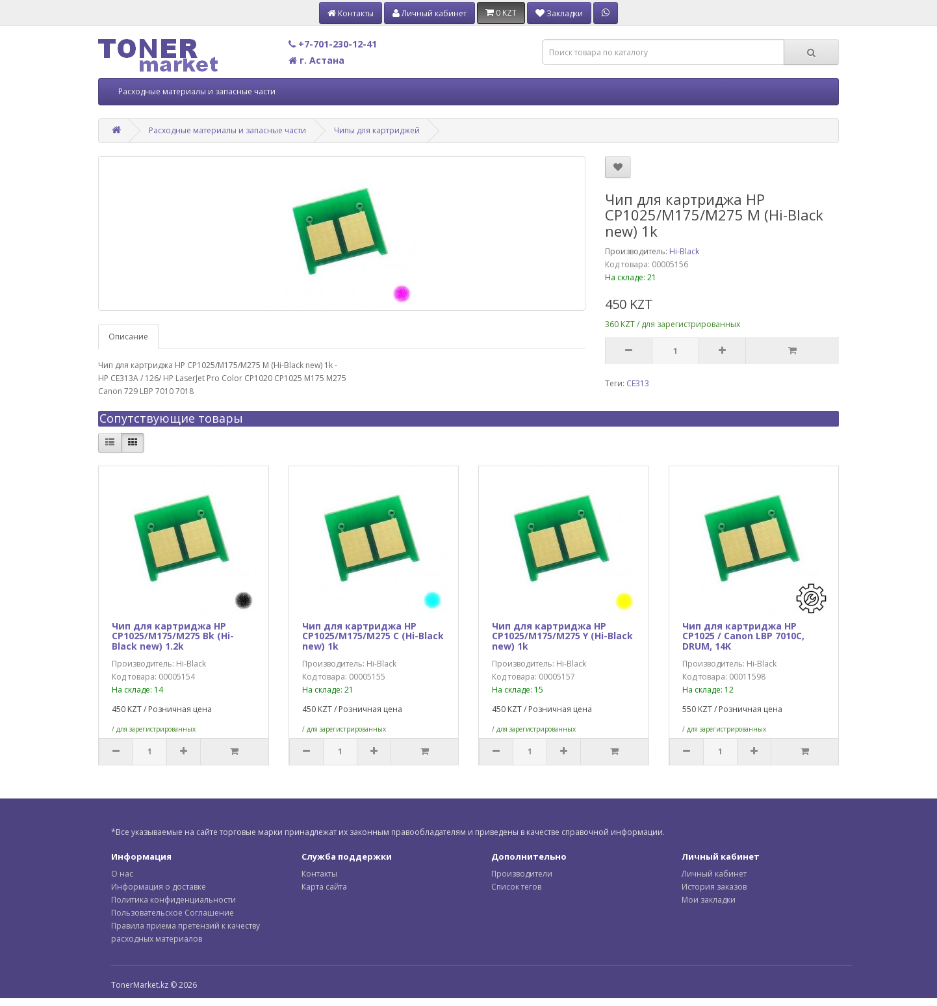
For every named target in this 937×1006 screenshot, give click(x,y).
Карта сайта (324, 886)
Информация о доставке (158, 886)
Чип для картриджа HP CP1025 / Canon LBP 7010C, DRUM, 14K (743, 636)
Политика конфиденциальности (173, 899)
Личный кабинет (714, 873)
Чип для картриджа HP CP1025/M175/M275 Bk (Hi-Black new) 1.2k (173, 636)
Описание (128, 336)
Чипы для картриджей (377, 130)
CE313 (637, 383)
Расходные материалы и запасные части (197, 91)
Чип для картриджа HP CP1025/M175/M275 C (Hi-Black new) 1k (373, 636)
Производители (521, 873)
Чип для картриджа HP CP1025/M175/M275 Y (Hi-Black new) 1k (562, 636)
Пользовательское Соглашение (172, 912)
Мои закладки (709, 899)
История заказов (714, 886)
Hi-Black (684, 251)
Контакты (319, 873)
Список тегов (516, 886)
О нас (122, 873)
